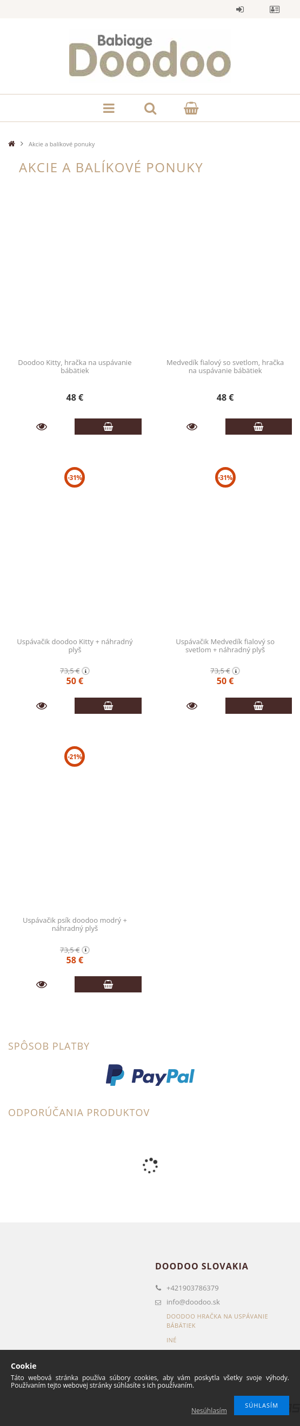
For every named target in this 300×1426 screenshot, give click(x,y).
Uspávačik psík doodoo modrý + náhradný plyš (75, 924)
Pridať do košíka (108, 426)
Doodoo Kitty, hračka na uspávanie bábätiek (74, 366)
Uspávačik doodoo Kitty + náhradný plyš (74, 645)
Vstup (240, 9)
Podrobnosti (41, 426)
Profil (274, 9)
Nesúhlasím (209, 1410)
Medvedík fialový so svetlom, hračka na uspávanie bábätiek (225, 366)
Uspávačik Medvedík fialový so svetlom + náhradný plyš (225, 645)
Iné (171, 1340)
